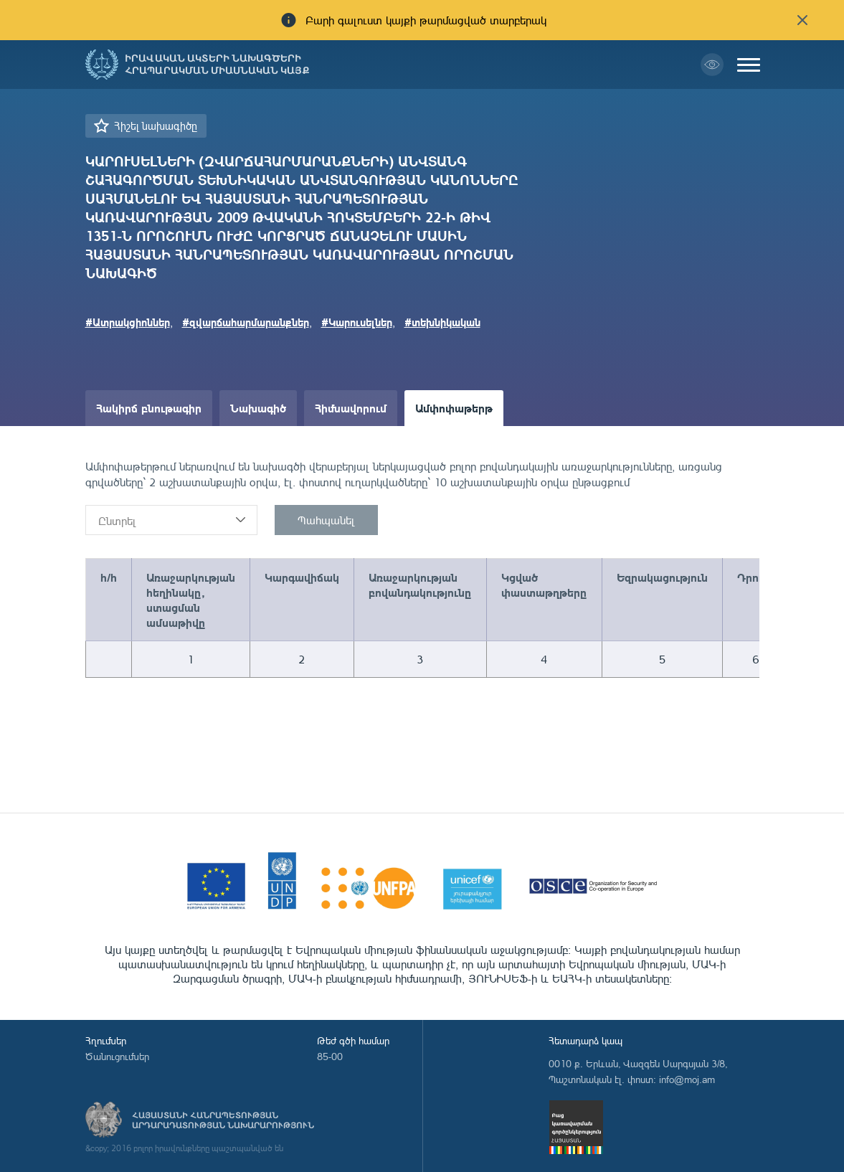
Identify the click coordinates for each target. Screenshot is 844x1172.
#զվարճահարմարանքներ (245, 322)
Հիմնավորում (351, 407)
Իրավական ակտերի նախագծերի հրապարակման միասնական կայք (217, 64)
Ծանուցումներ (117, 1056)
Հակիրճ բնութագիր (148, 407)
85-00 (330, 1056)
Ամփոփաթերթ (454, 407)
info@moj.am (687, 1079)
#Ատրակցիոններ (127, 322)
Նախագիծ (258, 407)
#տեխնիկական (442, 322)
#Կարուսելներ (356, 322)
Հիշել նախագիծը (155, 126)
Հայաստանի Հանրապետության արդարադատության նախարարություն (223, 1120)
